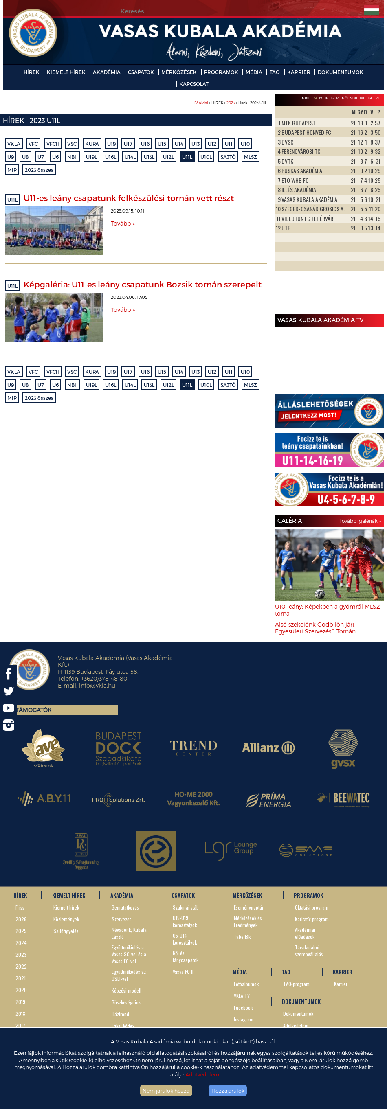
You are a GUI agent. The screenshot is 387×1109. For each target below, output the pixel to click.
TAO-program (296, 983)
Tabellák (242, 936)
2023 (230, 103)
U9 (10, 157)
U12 (212, 144)
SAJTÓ (228, 157)
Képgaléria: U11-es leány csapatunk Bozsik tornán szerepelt (143, 284)
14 (337, 98)
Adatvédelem (202, 1074)
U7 (40, 157)
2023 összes (39, 170)
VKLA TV (242, 995)
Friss (19, 907)
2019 (20, 1001)
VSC (72, 144)
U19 (111, 144)
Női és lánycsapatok (185, 956)
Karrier (340, 983)
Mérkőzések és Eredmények (248, 921)
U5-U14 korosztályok (185, 939)
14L (377, 98)
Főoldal (201, 103)
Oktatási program (311, 907)
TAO (275, 72)
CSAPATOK (141, 72)
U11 (229, 144)
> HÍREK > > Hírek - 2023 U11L (230, 103)
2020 (21, 989)
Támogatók (34, 709)
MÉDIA (254, 72)
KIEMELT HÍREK (66, 72)
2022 (21, 966)
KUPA (92, 144)
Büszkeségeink (126, 1002)
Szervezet (121, 919)
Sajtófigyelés (66, 930)
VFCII (52, 144)
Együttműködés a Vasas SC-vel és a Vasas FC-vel (129, 954)
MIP (12, 170)
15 (332, 98)
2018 (20, 1013)
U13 (195, 144)
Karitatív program (312, 919)
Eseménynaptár (249, 907)
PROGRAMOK (221, 72)
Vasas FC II (183, 971)
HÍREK (32, 72)
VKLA (13, 144)
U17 (128, 144)
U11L (187, 157)
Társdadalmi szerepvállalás (309, 951)
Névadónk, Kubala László (129, 933)
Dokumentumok (298, 1013)
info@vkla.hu (97, 685)
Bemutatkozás (125, 907)
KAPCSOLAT (194, 84)
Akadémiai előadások (305, 933)
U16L (110, 157)
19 (315, 98)
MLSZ (250, 157)
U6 (55, 157)
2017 (20, 1025)
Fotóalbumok (246, 983)
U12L (168, 157)
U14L (130, 157)
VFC (33, 144)
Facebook (243, 1007)
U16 (145, 144)
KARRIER (298, 72)
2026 (20, 919)
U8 (25, 157)
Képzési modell (126, 990)
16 (326, 98)
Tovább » (123, 223)
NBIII (306, 98)
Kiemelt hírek (66, 907)
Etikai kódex (123, 1025)
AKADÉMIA (107, 72)
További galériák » (360, 521)
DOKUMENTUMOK (340, 72)
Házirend (120, 1013)
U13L (149, 157)
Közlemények (66, 919)
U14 (179, 144)
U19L (91, 157)
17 (320, 98)
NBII (72, 157)
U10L (206, 157)
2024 (21, 942)
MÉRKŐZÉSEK (179, 72)
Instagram (243, 1019)
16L (370, 98)
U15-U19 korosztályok (185, 921)
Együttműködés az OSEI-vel (129, 975)
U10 (245, 144)
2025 (20, 930)
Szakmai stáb (186, 907)
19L (362, 98)
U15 (162, 144)
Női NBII (349, 98)
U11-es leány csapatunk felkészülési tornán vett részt (129, 198)
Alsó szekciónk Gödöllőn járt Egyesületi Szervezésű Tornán (315, 628)
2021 (20, 978)
